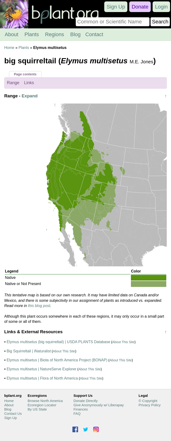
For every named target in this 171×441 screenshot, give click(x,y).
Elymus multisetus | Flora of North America (42, 378)
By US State (37, 409)
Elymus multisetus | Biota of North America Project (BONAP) (57, 360)
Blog (75, 34)
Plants (32, 34)
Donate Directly (85, 401)
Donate (140, 7)
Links (29, 82)
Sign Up (116, 7)
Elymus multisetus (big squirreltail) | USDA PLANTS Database (58, 342)
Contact (94, 34)
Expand (30, 95)
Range (13, 82)
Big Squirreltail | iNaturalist (29, 351)
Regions (54, 34)
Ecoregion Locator (42, 405)
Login (161, 7)
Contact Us (13, 413)
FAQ (76, 413)
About (11, 34)
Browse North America (45, 401)
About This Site (123, 342)
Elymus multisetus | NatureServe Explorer (41, 369)
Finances (80, 409)
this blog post (39, 306)
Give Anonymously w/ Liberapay (98, 405)
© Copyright (148, 401)
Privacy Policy (150, 405)
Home (9, 48)
